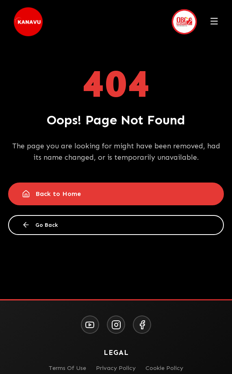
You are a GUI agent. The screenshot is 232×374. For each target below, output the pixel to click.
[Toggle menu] (214, 22)
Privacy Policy (116, 368)
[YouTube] (90, 324)
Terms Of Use (67, 368)
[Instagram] (116, 324)
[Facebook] (142, 324)
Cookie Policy (164, 368)
